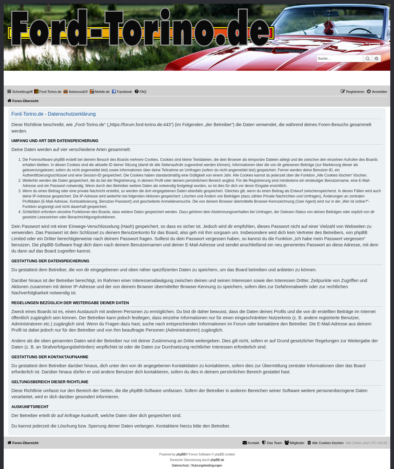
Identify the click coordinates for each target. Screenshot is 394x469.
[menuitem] (48, 91)
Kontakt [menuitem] (250, 442)
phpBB (181, 454)
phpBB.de (217, 460)
